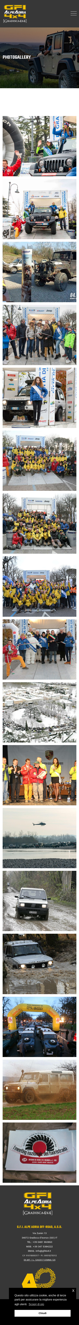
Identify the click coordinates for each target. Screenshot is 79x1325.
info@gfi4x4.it (43, 1251)
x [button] (73, 1290)
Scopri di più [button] (36, 1304)
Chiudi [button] (43, 1313)
